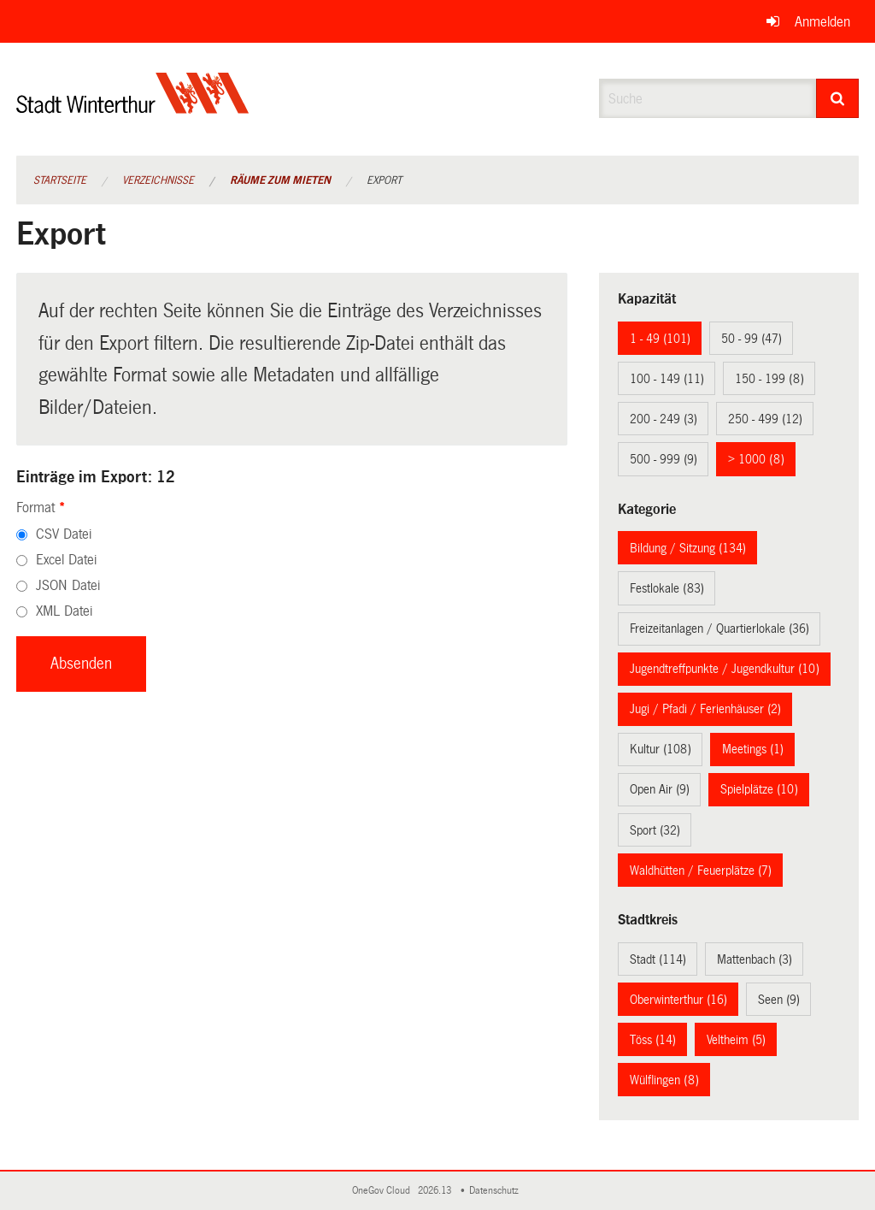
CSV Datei (63, 534)
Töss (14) (653, 1040)
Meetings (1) (753, 749)
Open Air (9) (660, 789)
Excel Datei (66, 559)
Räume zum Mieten (280, 180)
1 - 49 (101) (660, 338)
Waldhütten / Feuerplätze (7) (701, 870)
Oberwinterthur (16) (678, 999)
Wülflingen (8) (664, 1080)
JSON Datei (68, 585)
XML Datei (64, 611)
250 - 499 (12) (765, 419)
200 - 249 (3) (663, 419)
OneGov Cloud (383, 1190)
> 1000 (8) (756, 459)
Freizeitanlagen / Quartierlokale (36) (719, 628)
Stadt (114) (658, 959)
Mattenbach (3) (754, 959)
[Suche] (838, 98)
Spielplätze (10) (759, 789)
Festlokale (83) (667, 588)
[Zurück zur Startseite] (133, 107)
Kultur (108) (660, 749)
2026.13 (435, 1190)
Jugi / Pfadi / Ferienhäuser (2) (705, 709)
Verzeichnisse (158, 180)
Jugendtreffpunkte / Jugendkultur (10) (724, 669)
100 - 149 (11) (667, 379)
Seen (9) (779, 999)
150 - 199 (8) (769, 379)
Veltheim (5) (736, 1040)
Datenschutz (496, 1190)
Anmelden (822, 22)
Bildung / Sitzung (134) (688, 548)
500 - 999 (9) (663, 459)
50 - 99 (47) (751, 338)
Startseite (59, 180)
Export (384, 180)
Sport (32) (655, 830)
